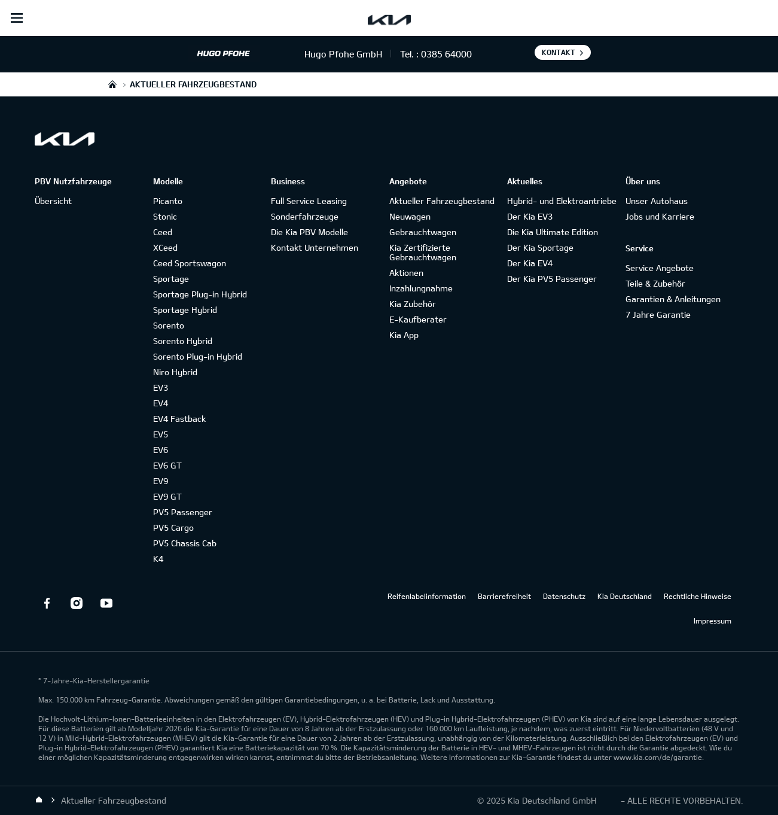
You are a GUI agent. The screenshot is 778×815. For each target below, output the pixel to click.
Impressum (712, 620)
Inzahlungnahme (421, 288)
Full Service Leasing (309, 201)
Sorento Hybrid (182, 341)
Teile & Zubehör (655, 283)
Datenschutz (564, 596)
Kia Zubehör (412, 304)
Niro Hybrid (175, 372)
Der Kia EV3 (530, 216)
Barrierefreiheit (504, 596)
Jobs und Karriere (660, 216)
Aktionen (406, 272)
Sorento (168, 325)
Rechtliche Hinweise (697, 596)
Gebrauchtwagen (422, 232)
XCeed (165, 247)
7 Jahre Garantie (658, 314)
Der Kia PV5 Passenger (552, 278)
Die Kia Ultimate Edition (552, 232)
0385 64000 (446, 53)
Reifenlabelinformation (427, 596)
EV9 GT (167, 496)
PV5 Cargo (173, 527)
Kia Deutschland (624, 596)
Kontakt (558, 52)
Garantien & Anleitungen (673, 299)
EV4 (160, 403)
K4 (158, 559)
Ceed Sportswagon (189, 263)
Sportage (171, 278)
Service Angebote (660, 268)
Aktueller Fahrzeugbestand (442, 201)
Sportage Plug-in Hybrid (200, 294)
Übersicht (53, 201)
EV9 (160, 481)
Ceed (162, 232)
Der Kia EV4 (530, 263)
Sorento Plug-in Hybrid (197, 356)
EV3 (160, 387)
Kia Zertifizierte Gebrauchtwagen (422, 252)
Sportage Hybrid (185, 310)
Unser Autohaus (657, 201)
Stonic (165, 216)
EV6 (160, 450)
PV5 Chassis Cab (184, 543)
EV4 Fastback (179, 418)
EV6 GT (167, 465)
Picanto (167, 201)
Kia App (404, 335)
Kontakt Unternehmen (314, 247)
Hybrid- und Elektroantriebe (562, 201)
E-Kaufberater (418, 319)
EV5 (160, 434)
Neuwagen (410, 216)
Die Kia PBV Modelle (309, 232)
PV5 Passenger (182, 512)
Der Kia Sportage (540, 247)
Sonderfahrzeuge (304, 216)
